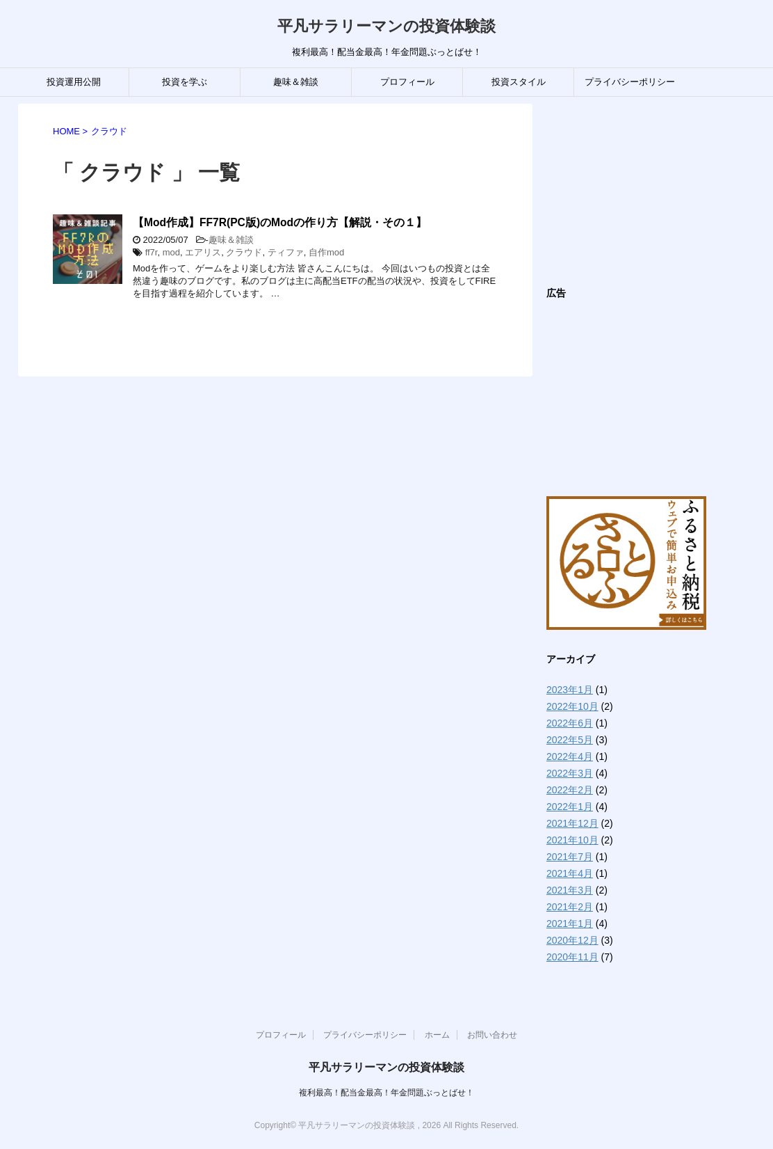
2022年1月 (569, 806)
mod (171, 252)
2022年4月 (569, 756)
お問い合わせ (492, 1035)
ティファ (286, 252)
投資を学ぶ (184, 82)
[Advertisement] (650, 191)
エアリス (203, 252)
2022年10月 (572, 706)
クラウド (244, 252)
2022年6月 (569, 723)
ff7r (151, 252)
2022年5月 (569, 739)
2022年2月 (569, 789)
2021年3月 (569, 890)
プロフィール (407, 82)
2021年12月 (572, 823)
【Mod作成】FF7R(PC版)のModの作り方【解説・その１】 (280, 222)
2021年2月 (569, 906)
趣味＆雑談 (295, 82)
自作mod (326, 252)
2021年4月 (569, 873)
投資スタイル (518, 82)
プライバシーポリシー (630, 82)
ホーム (437, 1035)
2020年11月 (572, 956)
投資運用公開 (74, 82)
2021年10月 (572, 840)
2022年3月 (569, 773)
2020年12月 (572, 940)
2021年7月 (569, 856)
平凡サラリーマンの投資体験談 (386, 26)
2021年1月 (569, 923)
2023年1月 (569, 689)
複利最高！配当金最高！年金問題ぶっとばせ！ (386, 1093)
